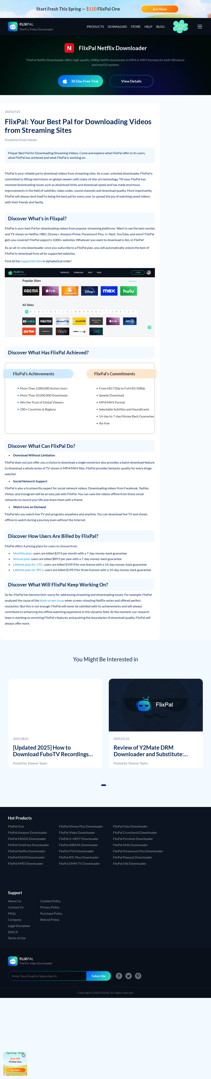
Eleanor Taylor (38, 763)
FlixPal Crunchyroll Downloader (135, 832)
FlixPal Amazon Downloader (27, 832)
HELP (148, 26)
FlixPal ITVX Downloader (76, 851)
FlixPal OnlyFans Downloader (28, 845)
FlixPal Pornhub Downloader (133, 839)
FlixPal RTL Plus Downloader (79, 857)
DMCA (13, 932)
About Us (14, 901)
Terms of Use (17, 938)
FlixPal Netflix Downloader (26, 851)
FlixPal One (16, 826)
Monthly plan (22, 553)
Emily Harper (28, 140)
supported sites (31, 261)
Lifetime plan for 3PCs (28, 570)
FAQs (12, 913)
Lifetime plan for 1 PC (28, 564)
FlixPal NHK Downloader (130, 845)
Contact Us (16, 907)
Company (14, 919)
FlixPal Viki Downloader (129, 863)
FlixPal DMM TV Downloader (79, 863)
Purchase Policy (51, 913)
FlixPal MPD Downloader (25, 863)
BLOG (160, 26)
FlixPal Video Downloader (77, 832)
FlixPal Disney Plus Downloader (81, 826)
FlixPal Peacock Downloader (132, 857)
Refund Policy (49, 919)
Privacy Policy (49, 907)
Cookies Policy (50, 901)
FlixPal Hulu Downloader (130, 826)
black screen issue (52, 600)
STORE (136, 26)
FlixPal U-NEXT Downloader (78, 839)
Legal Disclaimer (19, 926)
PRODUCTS (95, 26)
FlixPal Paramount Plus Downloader (138, 851)
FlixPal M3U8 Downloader (26, 857)
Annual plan (21, 559)
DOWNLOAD (117, 26)
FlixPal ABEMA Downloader (78, 845)
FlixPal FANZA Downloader (27, 839)
